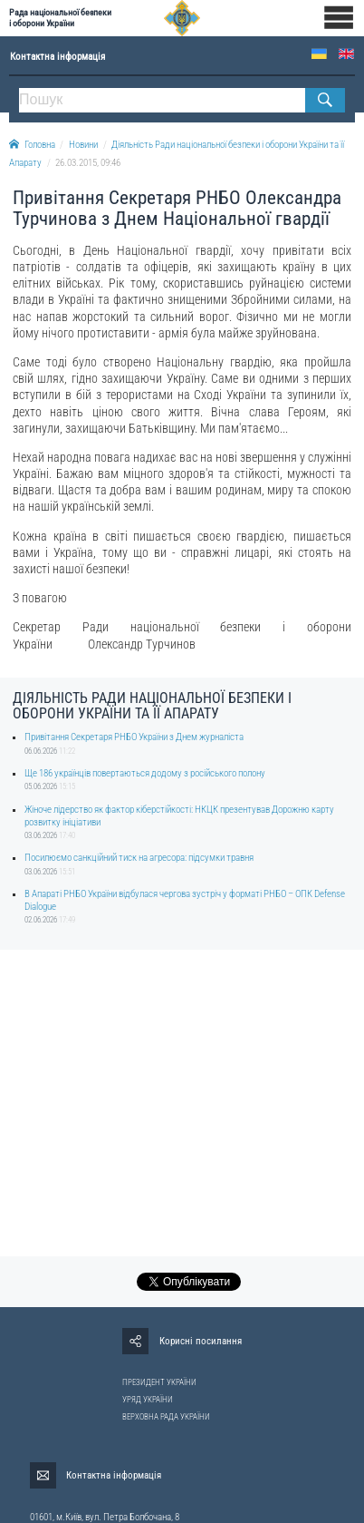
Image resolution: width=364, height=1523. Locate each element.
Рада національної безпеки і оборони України (60, 17)
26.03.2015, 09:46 (87, 163)
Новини (83, 145)
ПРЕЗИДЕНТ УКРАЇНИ (159, 1382)
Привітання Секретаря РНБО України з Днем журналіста (134, 737)
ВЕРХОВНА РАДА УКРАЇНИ (166, 1416)
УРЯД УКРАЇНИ (147, 1399)
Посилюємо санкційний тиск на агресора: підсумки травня (139, 858)
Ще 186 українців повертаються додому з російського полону (144, 773)
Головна (32, 145)
